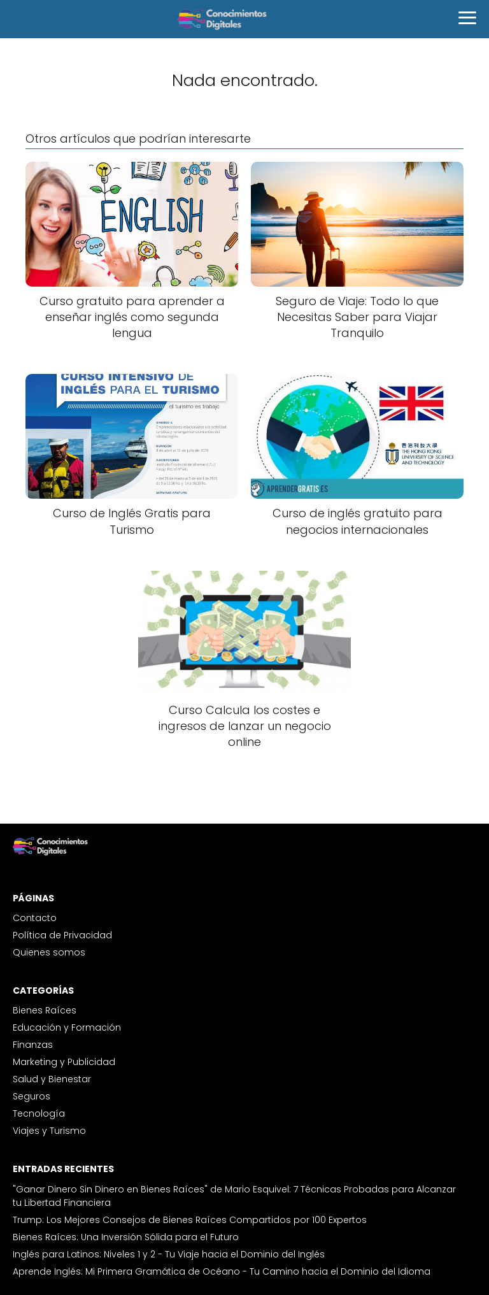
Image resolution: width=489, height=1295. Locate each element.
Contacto (35, 918)
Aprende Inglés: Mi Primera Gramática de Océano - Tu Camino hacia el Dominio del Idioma (221, 1271)
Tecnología (39, 1113)
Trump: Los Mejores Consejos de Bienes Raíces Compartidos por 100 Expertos (190, 1219)
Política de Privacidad (62, 935)
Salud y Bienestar (52, 1079)
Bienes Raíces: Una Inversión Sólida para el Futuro (126, 1237)
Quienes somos (49, 952)
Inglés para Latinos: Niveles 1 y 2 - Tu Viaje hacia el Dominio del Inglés (169, 1254)
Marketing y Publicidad (64, 1061)
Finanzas (33, 1044)
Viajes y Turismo (49, 1130)
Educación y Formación (67, 1027)
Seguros (31, 1096)
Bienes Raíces (44, 1010)
